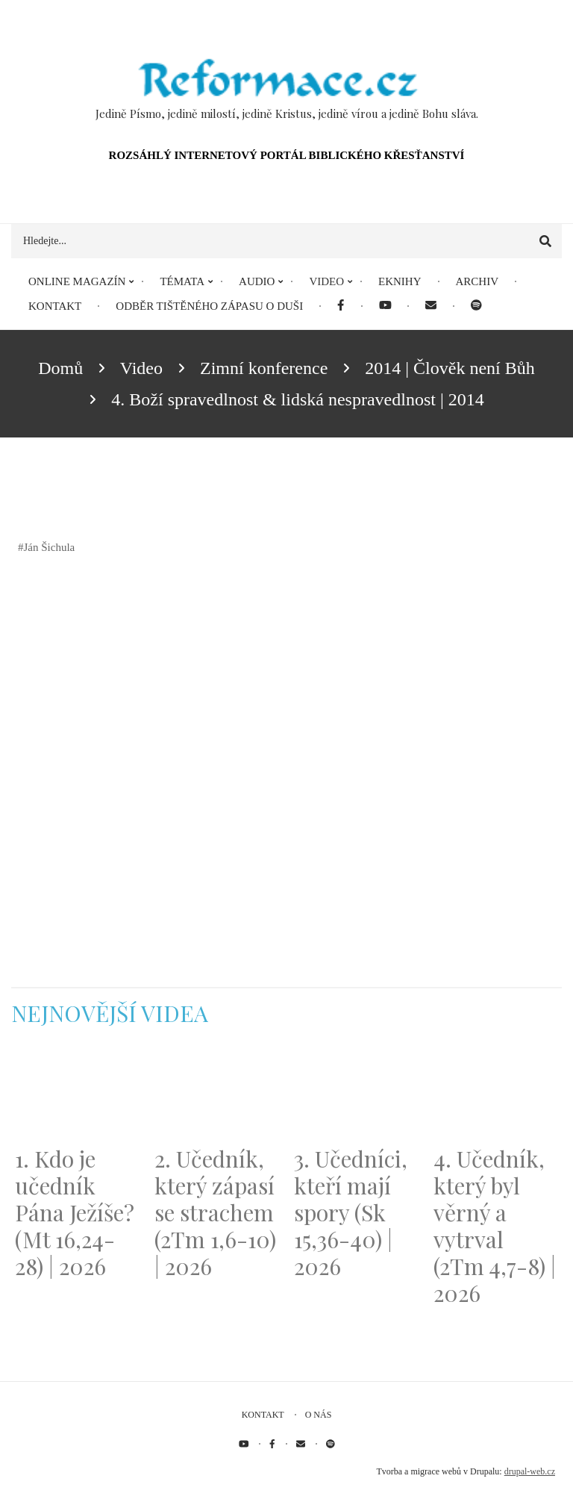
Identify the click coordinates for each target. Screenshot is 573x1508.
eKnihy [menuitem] (400, 281)
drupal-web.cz (529, 1471)
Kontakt (263, 1414)
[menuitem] (340, 306)
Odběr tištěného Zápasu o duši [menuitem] (209, 306)
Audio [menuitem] (257, 281)
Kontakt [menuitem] (54, 306)
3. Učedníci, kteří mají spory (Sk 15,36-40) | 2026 (350, 1212)
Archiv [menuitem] (477, 281)
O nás (318, 1414)
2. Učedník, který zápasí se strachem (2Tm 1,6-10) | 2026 (215, 1212)
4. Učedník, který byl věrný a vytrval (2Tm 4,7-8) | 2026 (494, 1225)
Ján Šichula (49, 547)
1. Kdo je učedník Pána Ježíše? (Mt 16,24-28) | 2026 (74, 1212)
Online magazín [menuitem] (76, 281)
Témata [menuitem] (182, 281)
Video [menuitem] (326, 281)
